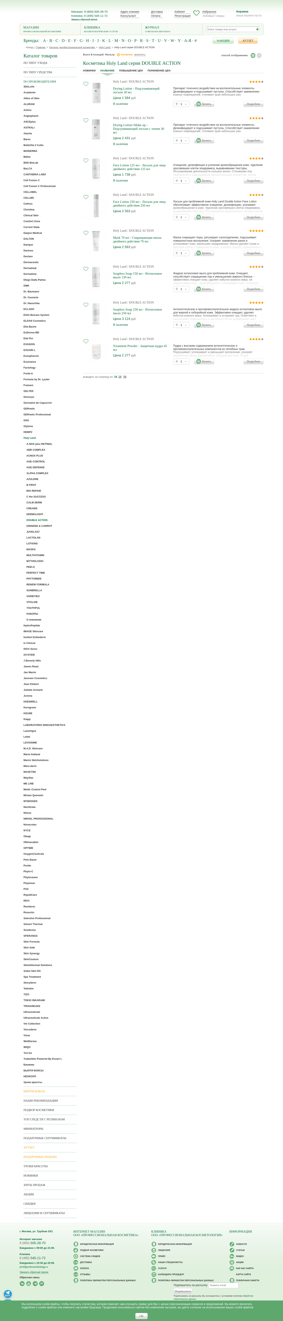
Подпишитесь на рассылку (191, 1285)
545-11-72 (33, 1258)
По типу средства (38, 72)
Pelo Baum (30, 859)
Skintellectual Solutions (38, 965)
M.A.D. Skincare (33, 748)
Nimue (27, 812)
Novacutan (30, 824)
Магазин (50, 30)
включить (139, 54)
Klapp (27, 719)
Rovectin (29, 912)
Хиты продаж (34, 1185)
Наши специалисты (170, 1262)
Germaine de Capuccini (38, 402)
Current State (32, 227)
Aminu (27, 110)
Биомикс (29, 1064)
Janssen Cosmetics (35, 678)
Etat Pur (28, 338)
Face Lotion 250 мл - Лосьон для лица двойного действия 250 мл (139, 203)
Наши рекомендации (41, 1100)
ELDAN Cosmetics (35, 320)
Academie (29, 92)
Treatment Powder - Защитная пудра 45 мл (140, 348)
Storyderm (30, 982)
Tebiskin (29, 988)
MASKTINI (30, 771)
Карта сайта (243, 1274)
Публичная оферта (247, 1280)
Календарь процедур (171, 1274)
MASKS (31, 549)
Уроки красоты (33, 1082)
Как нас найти (245, 1268)
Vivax (27, 1035)
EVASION (29, 344)
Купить (206, 103)
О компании (34, 619)
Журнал (172, 30)
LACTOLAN (33, 537)
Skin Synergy (32, 953)
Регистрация (183, 15)
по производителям (40, 81)
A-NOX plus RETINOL (39, 443)
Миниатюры (33, 1128)
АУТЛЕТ (248, 40)
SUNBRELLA (34, 590)
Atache (28, 133)
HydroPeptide (32, 625)
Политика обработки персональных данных (108, 1280)
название (107, 70)
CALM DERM (34, 502)
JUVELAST (33, 531)
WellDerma (30, 1041)
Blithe (27, 156)
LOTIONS (32, 543)
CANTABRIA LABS (35, 174)
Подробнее (253, 103)
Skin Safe (29, 947)
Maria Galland (32, 754)
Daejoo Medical (33, 232)
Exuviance (30, 361)
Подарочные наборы (40, 1156)
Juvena (28, 695)
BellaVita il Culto (33, 145)
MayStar (29, 777)
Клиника (111, 30)
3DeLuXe (29, 86)
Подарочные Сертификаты (45, 1138)
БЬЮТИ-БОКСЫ (34, 1070)
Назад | (30, 47)
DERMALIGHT (35, 514)
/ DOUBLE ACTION (140, 81)
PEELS (31, 566)
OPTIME (28, 848)
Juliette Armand (33, 689)
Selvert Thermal (33, 924)
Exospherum (31, 355)
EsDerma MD (31, 332)
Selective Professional (37, 918)
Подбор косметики (39, 1110)
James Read (31, 666)
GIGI (26, 420)
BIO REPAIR (34, 490)
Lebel (27, 736)
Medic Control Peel (35, 789)
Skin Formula (32, 941)
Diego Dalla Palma (35, 279)
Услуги (162, 1268)
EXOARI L (29, 350)
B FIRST (31, 484)
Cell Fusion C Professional (40, 186)
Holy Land (120, 81)
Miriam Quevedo (33, 795)
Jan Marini (30, 672)
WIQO (27, 1047)
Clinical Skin (31, 215)
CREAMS (32, 508)
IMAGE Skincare (33, 631)
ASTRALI (29, 127)
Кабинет (180, 11)
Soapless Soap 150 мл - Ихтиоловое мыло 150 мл (137, 275)
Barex (27, 139)
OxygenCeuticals (34, 853)
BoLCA (28, 168)
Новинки (89, 70)
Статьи (240, 1250)
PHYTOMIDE (34, 578)
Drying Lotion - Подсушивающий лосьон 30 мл (136, 90)
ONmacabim (31, 842)
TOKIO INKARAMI (34, 1000)
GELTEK (29, 391)
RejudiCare (30, 894)
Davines (28, 250)
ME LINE (29, 783)
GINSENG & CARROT (39, 525)
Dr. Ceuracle (31, 297)
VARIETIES (33, 596)
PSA (26, 888)
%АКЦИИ (223, 40)
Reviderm (29, 906)
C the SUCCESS (36, 496)
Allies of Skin (32, 98)
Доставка (157, 11)
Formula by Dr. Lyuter (37, 379)
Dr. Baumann (31, 291)
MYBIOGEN (30, 801)
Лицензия (164, 1250)
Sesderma (30, 929)
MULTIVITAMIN (35, 555)
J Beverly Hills (32, 660)
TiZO (26, 994)
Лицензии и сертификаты (44, 1213)
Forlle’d (28, 373)
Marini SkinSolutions (36, 760)
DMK (26, 285)
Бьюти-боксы (34, 1091)
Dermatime (30, 273)
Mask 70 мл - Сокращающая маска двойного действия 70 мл (137, 239)
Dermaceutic (31, 262)
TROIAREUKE (32, 1006)
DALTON (29, 238)
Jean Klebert (31, 684)
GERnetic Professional (37, 414)
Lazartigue (30, 730)
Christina (29, 209)
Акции (29, 1194)
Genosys (29, 396)
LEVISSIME (30, 742)
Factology (29, 367)
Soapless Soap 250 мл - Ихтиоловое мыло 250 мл (137, 311)
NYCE (27, 830)
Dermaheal (30, 268)
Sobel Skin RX (32, 970)
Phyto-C (28, 871)
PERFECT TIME (36, 572)
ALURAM (29, 104)
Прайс (162, 1256)
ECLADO (29, 309)
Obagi (27, 836)
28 (120, 376)
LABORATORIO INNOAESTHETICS (44, 725)
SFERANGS (31, 935)
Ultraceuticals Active (36, 1017)
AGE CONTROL (36, 461)
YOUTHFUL (33, 607)
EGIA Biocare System (36, 314)
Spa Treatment (32, 976)
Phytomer (29, 883)
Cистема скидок (90, 1256)
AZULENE (32, 479)
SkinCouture (31, 959)
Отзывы (85, 1274)
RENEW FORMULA (38, 584)
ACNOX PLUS (35, 455)
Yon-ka (28, 1052)
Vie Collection (32, 1023)
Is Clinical (29, 643)
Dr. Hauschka (32, 303)
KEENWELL (31, 701)
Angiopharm (31, 115)
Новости (241, 1244)
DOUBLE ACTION (37, 520)
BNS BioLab (31, 162)
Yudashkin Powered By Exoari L (43, 1058)
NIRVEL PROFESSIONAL (38, 818)
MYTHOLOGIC (35, 561)
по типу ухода (35, 62)
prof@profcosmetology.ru (34, 1266)
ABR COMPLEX (36, 449)
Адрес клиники (130, 11)
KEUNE (28, 713)
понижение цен (159, 70)
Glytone (28, 426)
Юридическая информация (97, 1244)
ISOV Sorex (30, 648)
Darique (28, 244)
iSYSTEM (29, 654)
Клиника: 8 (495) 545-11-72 (89, 15)
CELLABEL (30, 191)
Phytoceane (31, 877)
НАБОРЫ (32, 613)
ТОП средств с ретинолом (44, 1119)
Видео (240, 1256)
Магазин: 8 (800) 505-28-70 (89, 11)
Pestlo (27, 865)
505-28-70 (33, 1243)
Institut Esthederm (35, 637)
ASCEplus (30, 121)
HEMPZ (28, 432)
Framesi (28, 385)
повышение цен (131, 70)
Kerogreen (30, 707)
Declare (28, 256)
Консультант (128, 15)
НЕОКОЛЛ (30, 1076)
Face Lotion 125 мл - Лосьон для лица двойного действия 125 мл (139, 167)
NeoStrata (29, 807)
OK (141, 1315)
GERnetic (29, 408)
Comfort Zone (32, 221)
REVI (26, 900)
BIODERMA (30, 151)
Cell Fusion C (32, 180)
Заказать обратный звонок (84, 19)
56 (124, 376)
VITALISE (32, 602)
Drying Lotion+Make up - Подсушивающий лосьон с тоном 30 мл (138, 128)
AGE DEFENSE (36, 467)
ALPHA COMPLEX (37, 473)
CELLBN (29, 197)
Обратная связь (30, 1277)
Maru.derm (30, 766)
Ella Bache (30, 326)
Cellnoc (28, 203)
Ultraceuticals (32, 1011)
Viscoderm (30, 1029)
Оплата (155, 15)
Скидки (30, 1203)
